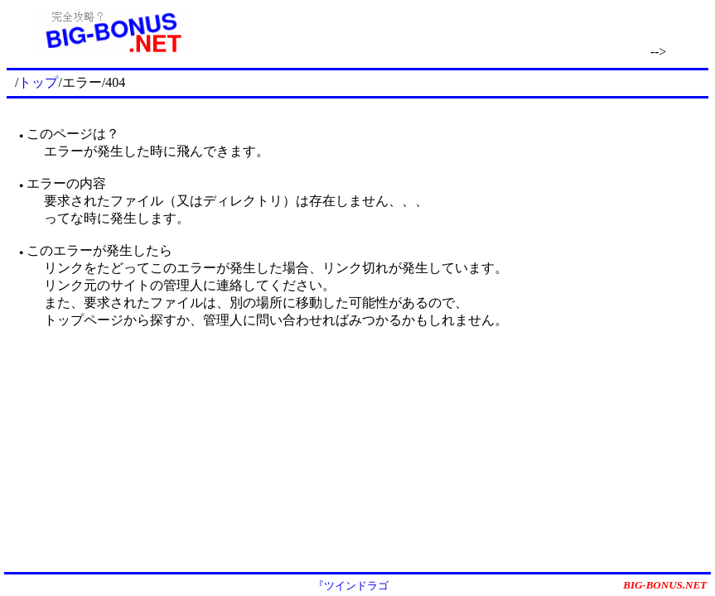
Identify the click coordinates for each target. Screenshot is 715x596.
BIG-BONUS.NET (665, 585)
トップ (38, 82)
